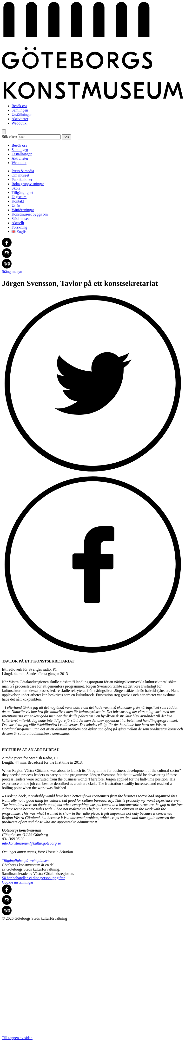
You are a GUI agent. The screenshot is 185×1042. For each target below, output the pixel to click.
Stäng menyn (12, 271)
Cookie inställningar (17, 882)
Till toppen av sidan (92, 980)
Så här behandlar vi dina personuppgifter (33, 878)
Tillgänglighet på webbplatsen (25, 861)
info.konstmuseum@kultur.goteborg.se (31, 843)
